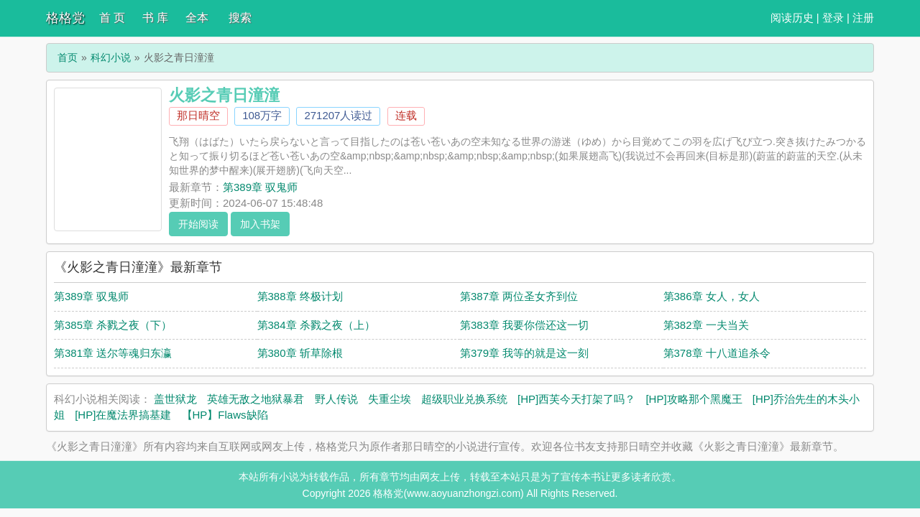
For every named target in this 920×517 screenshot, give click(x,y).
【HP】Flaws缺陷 (225, 415)
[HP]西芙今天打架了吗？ (576, 399)
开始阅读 (198, 224)
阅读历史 (792, 17)
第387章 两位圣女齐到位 (519, 296)
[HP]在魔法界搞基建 (123, 415)
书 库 (155, 17)
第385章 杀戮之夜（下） (113, 325)
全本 (196, 17)
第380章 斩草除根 (300, 353)
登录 (833, 17)
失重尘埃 (389, 399)
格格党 (65, 18)
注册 (863, 17)
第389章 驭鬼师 (260, 187)
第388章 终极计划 (300, 296)
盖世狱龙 (175, 399)
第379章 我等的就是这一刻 (524, 353)
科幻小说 (111, 57)
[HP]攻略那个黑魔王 (693, 399)
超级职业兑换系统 (464, 399)
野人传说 (336, 399)
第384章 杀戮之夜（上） (316, 325)
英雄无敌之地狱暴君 (255, 399)
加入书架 (260, 224)
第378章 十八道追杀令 (716, 353)
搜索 (240, 17)
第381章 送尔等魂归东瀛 (113, 353)
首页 (68, 57)
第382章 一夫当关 (706, 325)
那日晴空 (198, 115)
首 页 (112, 17)
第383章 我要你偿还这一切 (524, 325)
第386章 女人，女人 (711, 296)
